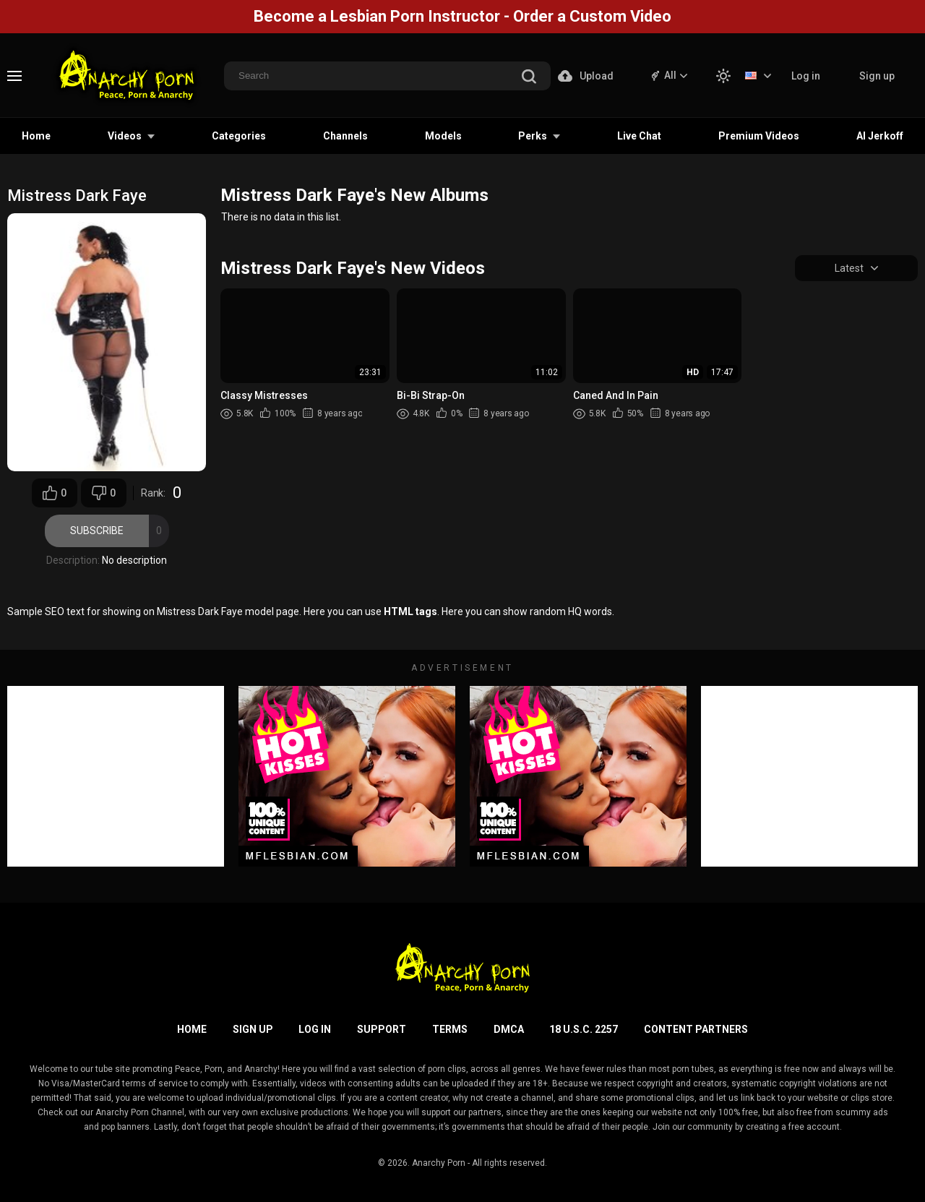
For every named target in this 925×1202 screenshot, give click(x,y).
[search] (529, 77)
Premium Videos (758, 136)
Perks (532, 136)
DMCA (509, 1029)
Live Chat (639, 136)
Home (36, 136)
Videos (125, 136)
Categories (239, 136)
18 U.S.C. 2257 (583, 1029)
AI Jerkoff (879, 136)
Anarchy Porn (438, 1163)
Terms (450, 1029)
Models (443, 136)
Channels (345, 136)
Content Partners (696, 1029)
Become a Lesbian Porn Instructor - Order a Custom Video (462, 16)
